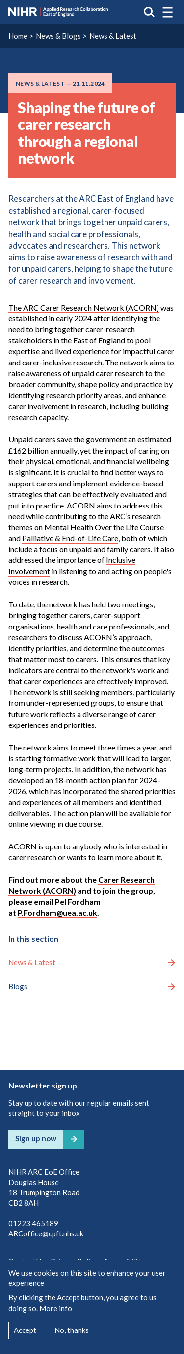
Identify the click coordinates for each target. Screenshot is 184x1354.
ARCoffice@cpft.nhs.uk (45, 1233)
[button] (168, 12)
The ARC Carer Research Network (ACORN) (83, 307)
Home (17, 35)
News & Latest (112, 35)
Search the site (149, 12)
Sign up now (35, 1138)
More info (55, 1308)
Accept (25, 1330)
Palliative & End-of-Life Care (70, 538)
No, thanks (71, 1330)
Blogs (17, 986)
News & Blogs (58, 35)
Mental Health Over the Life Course (104, 527)
